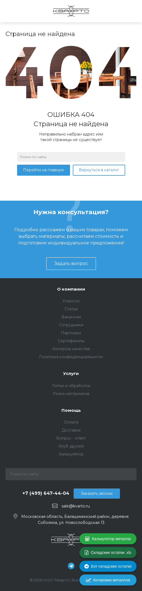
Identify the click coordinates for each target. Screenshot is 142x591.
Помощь (71, 410)
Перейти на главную (43, 169)
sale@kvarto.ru (75, 506)
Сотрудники (71, 324)
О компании (71, 289)
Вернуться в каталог (99, 169)
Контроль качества (71, 348)
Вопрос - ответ (71, 438)
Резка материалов (71, 393)
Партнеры (71, 332)
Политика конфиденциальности (71, 356)
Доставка (71, 430)
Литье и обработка (71, 385)
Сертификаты (71, 340)
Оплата (71, 422)
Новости (71, 301)
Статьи (71, 308)
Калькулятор (71, 454)
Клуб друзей (71, 446)
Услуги (71, 373)
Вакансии (71, 316)
